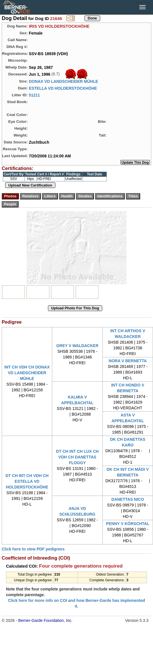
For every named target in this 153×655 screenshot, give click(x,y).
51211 (34, 95)
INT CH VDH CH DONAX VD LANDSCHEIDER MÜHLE (27, 373)
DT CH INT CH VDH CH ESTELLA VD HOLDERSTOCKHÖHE (27, 481)
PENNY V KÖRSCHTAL (127, 523)
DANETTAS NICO (127, 499)
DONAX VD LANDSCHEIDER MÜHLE (63, 81)
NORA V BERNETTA (128, 360)
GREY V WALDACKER (77, 345)
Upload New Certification (30, 185)
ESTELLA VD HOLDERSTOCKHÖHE (63, 88)
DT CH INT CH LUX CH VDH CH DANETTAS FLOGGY (77, 457)
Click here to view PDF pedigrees (33, 549)
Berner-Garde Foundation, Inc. (45, 620)
